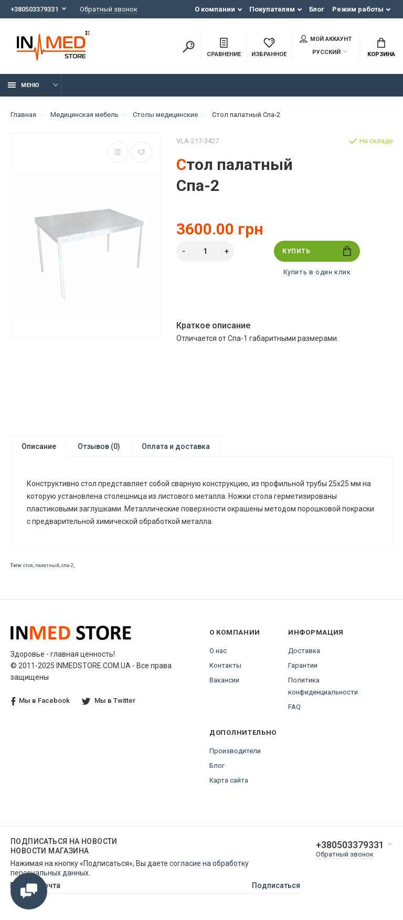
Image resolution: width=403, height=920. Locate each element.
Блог (316, 9)
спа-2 (67, 565)
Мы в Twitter (108, 700)
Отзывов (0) (99, 446)
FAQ (294, 707)
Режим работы (358, 9)
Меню (23, 85)
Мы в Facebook (40, 701)
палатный (47, 565)
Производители (235, 751)
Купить (316, 251)
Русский (320, 52)
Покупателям (272, 9)
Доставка (304, 651)
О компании (215, 9)
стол (28, 565)
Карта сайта (228, 780)
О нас (218, 651)
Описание (39, 446)
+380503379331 (34, 9)
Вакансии (224, 680)
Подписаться (276, 885)
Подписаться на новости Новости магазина (64, 846)
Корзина (381, 48)
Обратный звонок (108, 9)
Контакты (225, 665)
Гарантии (302, 665)
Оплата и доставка (176, 446)
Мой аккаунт (326, 38)
